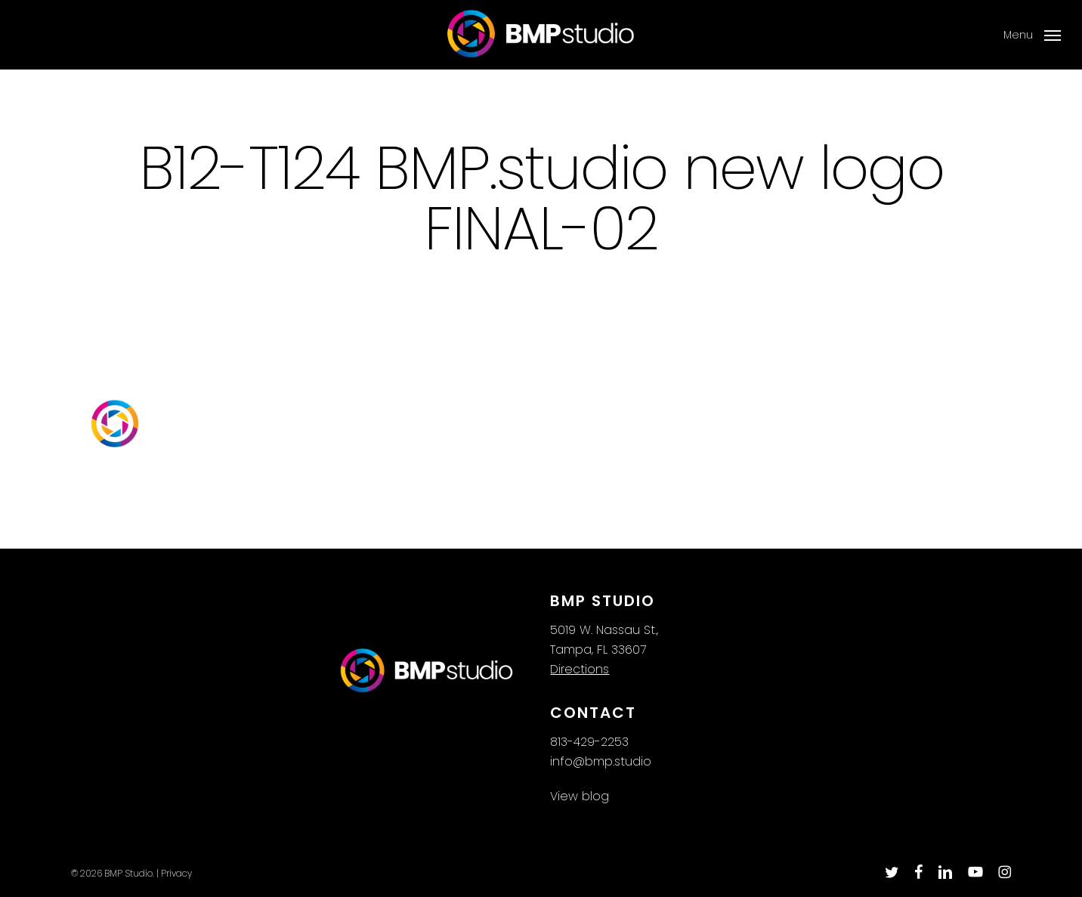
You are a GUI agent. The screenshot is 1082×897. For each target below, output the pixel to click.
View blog (579, 796)
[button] (1032, 35)
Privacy (176, 873)
